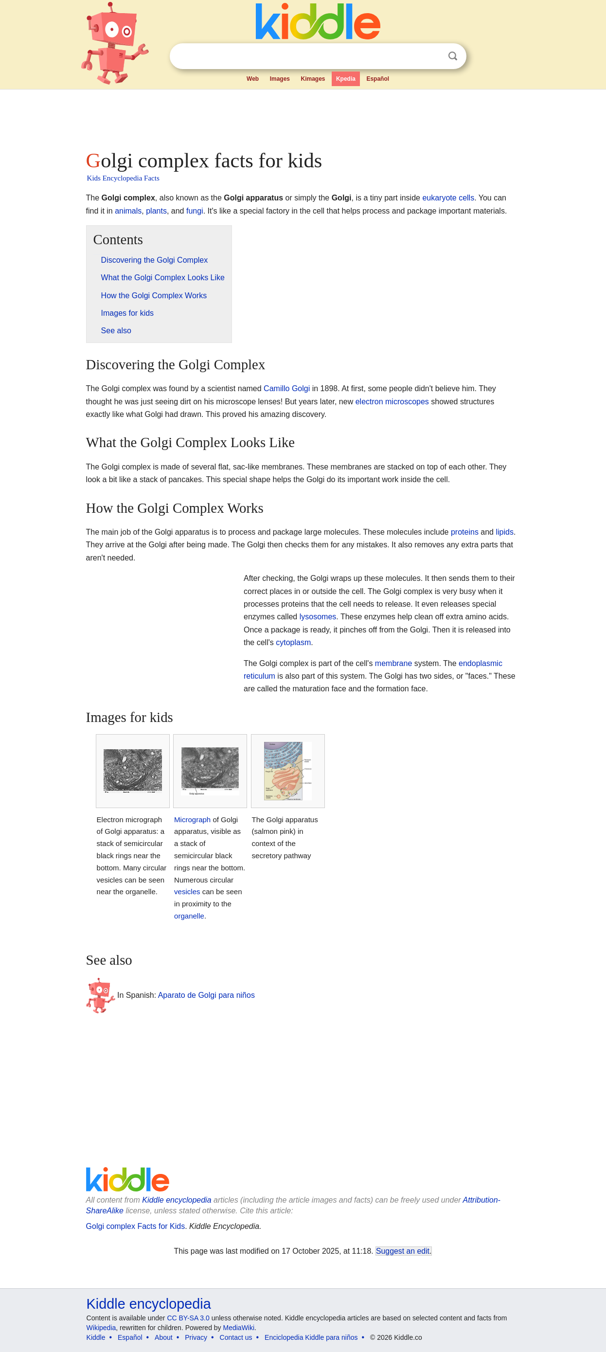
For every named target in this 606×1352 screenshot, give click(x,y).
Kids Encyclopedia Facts (123, 178)
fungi (194, 211)
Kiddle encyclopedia (176, 1200)
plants (156, 211)
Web (253, 78)
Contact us (236, 1337)
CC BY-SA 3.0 (188, 1318)
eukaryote (439, 198)
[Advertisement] (302, 117)
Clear (433, 56)
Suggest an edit (402, 1251)
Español (377, 78)
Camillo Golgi (287, 388)
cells (466, 198)
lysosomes (318, 617)
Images (280, 78)
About (164, 1337)
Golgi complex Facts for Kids (135, 1226)
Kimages (313, 78)
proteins (465, 532)
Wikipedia (101, 1328)
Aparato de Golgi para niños (206, 995)
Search (452, 56)
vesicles (187, 891)
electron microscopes (392, 401)
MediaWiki (239, 1328)
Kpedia (346, 78)
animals (128, 211)
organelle (189, 916)
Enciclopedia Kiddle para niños (311, 1337)
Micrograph (192, 819)
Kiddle (96, 1337)
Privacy (196, 1337)
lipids (504, 532)
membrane (393, 663)
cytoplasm (293, 642)
